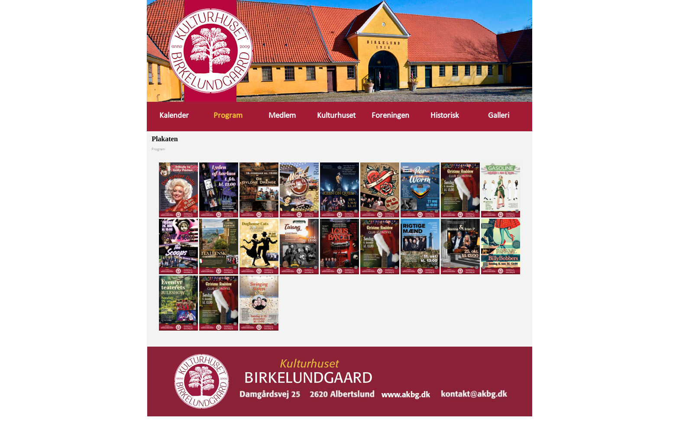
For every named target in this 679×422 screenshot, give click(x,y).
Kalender (174, 116)
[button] (474, 392)
